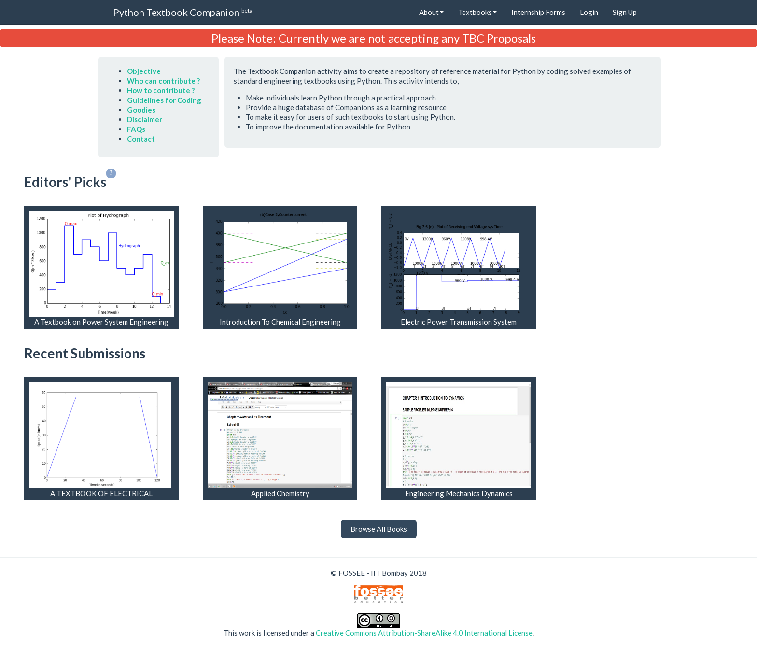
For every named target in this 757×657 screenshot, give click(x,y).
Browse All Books (378, 529)
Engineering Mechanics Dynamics (459, 493)
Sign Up (625, 12)
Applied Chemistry (280, 493)
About (431, 12)
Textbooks (477, 12)
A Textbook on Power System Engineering (101, 321)
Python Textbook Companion (182, 11)
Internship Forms (538, 12)
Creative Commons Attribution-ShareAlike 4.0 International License (424, 632)
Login (589, 12)
